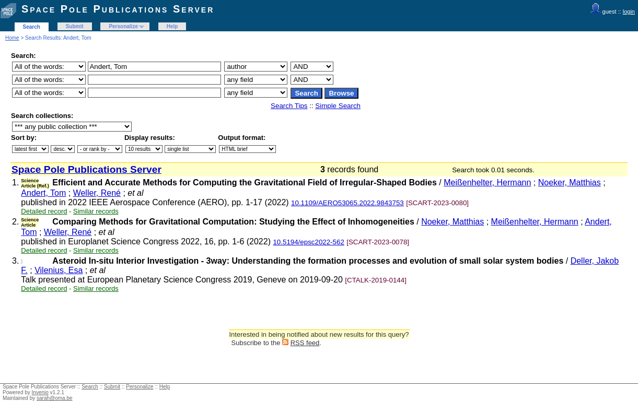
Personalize (123, 26)
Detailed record (44, 211)
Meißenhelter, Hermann (487, 182)
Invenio (40, 392)
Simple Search (338, 106)
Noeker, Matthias (569, 182)
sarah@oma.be (55, 398)
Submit (75, 26)
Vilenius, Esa (58, 270)
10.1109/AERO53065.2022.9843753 (347, 203)
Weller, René (97, 192)
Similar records (96, 211)
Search (31, 27)
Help (172, 26)
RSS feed (305, 343)
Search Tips (289, 106)
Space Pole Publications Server (117, 9)
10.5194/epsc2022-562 (308, 242)
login (629, 11)
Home (12, 38)
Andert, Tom (43, 192)
